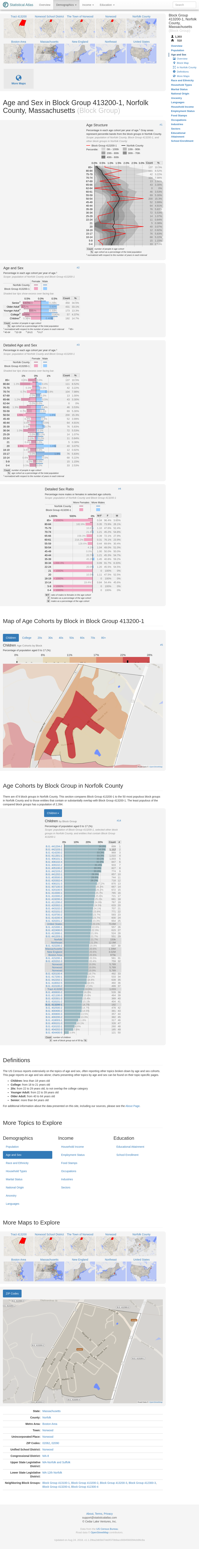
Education (107, 4)
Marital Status (14, 1179)
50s (71, 637)
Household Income (72, 1146)
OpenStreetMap (100, 1532)
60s (82, 637)
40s (61, 637)
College (26, 637)
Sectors (65, 1187)
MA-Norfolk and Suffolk (56, 1462)
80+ (103, 637)
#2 (78, 267)
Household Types (16, 1171)
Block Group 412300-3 (142, 1482)
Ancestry (11, 1195)
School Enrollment (127, 1154)
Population (12, 1146)
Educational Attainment (130, 1146)
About (89, 1513)
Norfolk (46, 1417)
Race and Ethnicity (17, 1163)
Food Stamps (69, 1163)
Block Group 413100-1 (56, 1482)
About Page (132, 1106)
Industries (67, 1179)
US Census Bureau (107, 1528)
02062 (46, 1443)
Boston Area (49, 1423)
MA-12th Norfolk (52, 1472)
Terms (98, 1513)
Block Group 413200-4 (56, 1486)
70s (93, 637)
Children (11, 637)
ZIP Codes (12, 1293)
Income (88, 4)
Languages (12, 1203)
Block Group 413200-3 (113, 1482)
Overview (44, 4)
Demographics (66, 4)
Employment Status (73, 1154)
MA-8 (45, 1455)
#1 (161, 124)
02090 (55, 1443)
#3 (78, 345)
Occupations (68, 1171)
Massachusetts (51, 1411)
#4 (119, 488)
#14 (119, 820)
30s (50, 637)
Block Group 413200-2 (84, 1482)
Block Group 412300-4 (84, 1486)
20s (40, 637)
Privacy (108, 1513)
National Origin (15, 1187)
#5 (161, 645)
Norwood (47, 1430)
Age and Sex (13, 1154)
